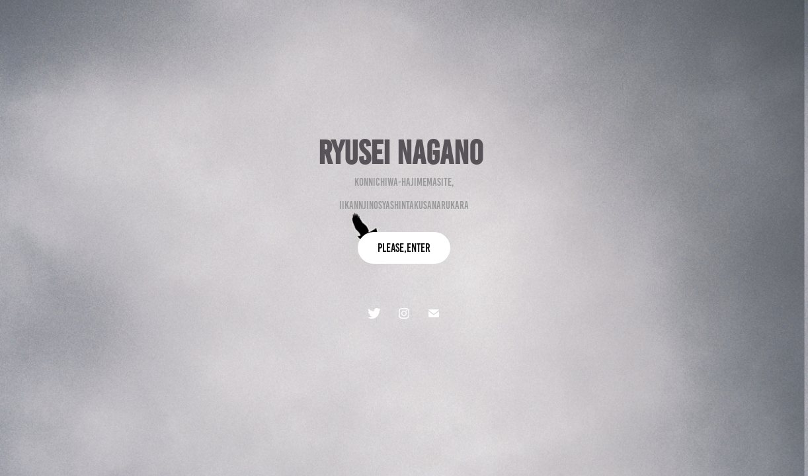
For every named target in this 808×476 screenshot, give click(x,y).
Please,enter (404, 248)
